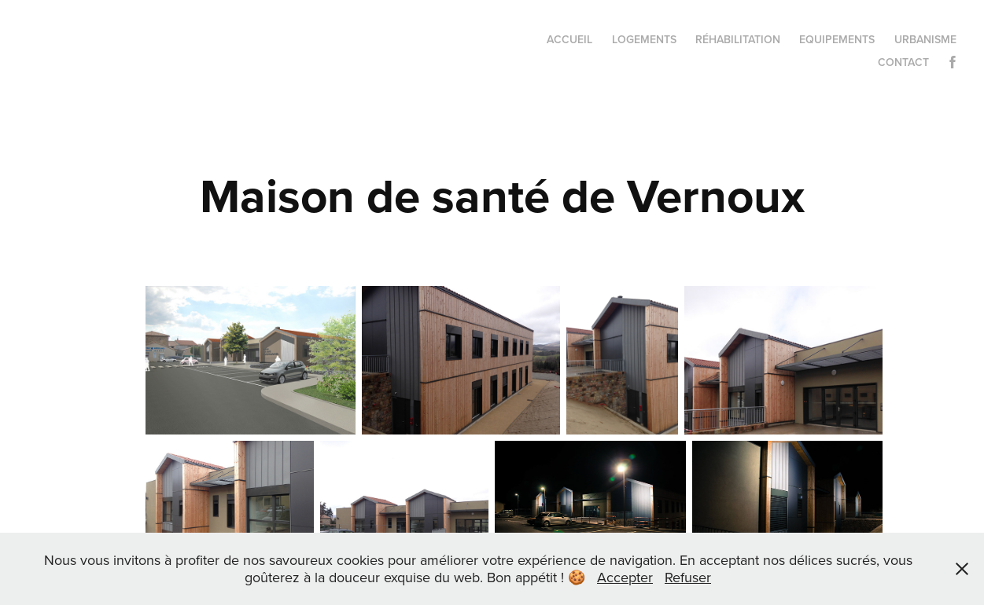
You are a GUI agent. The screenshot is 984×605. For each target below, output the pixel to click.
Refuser (688, 577)
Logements (644, 39)
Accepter (625, 577)
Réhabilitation (737, 39)
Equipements (837, 39)
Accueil (569, 39)
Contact (903, 62)
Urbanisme (925, 39)
